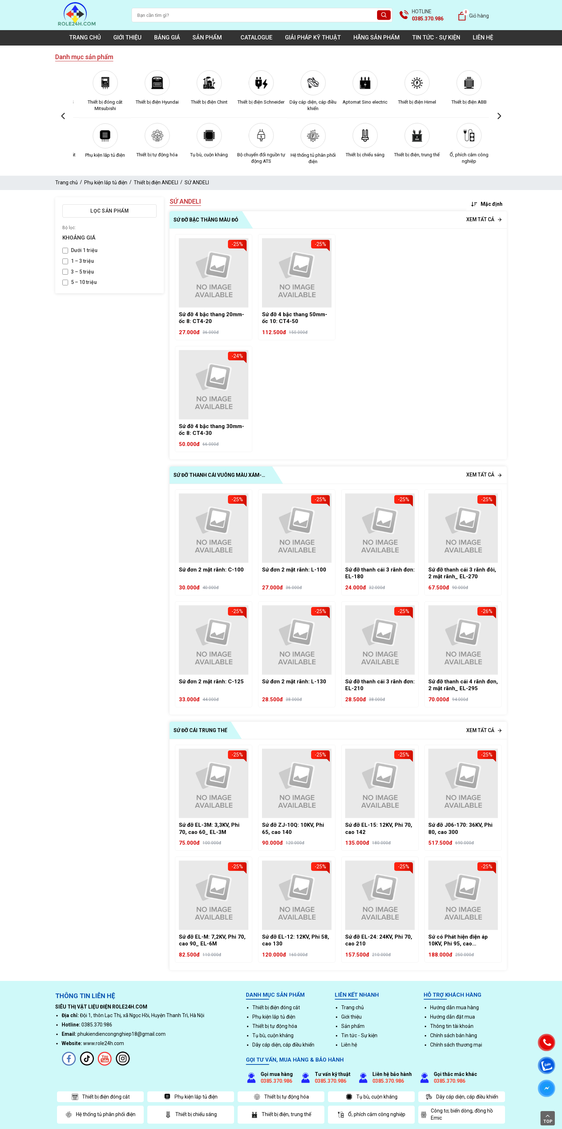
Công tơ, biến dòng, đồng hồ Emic (456, 1114)
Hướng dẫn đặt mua (452, 1017)
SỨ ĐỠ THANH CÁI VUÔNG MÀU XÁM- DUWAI (217, 476)
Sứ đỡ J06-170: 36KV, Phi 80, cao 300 (460, 828)
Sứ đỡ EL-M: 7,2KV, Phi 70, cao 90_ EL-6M (212, 940)
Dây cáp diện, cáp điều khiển (358, 105)
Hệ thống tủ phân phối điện (359, 158)
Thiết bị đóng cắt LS (99, 102)
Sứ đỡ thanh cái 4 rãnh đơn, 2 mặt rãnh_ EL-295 (463, 685)
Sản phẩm (210, 37)
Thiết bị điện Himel (463, 102)
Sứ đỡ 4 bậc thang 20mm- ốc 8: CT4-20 (211, 318)
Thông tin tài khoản (451, 1026)
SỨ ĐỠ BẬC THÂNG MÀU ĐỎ (205, 220)
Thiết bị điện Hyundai (203, 102)
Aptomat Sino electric (411, 102)
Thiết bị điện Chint (255, 102)
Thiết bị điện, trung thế (463, 154)
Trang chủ (85, 37)
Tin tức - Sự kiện (436, 37)
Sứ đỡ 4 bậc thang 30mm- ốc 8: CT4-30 (211, 430)
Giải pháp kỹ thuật (313, 37)
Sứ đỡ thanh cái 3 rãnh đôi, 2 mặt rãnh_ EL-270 (462, 573)
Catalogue (256, 37)
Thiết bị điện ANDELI (156, 182)
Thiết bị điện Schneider (307, 102)
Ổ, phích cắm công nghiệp (371, 1114)
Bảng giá (167, 37)
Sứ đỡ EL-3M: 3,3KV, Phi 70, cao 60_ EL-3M (209, 828)
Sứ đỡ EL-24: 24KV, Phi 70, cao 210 (378, 940)
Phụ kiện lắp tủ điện (151, 155)
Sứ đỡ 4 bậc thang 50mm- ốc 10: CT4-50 (294, 318)
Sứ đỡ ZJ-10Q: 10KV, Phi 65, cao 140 (293, 828)
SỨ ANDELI (197, 182)
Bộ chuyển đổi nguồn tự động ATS (307, 158)
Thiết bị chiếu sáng (411, 154)
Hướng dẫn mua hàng (454, 1007)
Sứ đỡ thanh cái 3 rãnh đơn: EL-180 (380, 573)
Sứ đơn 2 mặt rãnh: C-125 (211, 681)
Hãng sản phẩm (376, 37)
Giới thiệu (127, 37)
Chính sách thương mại (456, 1045)
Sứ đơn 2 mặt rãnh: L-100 (294, 569)
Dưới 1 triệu (84, 250)
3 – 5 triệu (82, 272)
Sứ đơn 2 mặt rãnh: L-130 (294, 681)
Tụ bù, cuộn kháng (255, 154)
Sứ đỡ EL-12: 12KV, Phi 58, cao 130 (295, 940)
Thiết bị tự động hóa (203, 154)
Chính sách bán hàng (453, 1035)
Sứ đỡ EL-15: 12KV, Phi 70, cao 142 (378, 828)
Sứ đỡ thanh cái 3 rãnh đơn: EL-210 (380, 685)
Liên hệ (483, 37)
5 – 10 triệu (84, 282)
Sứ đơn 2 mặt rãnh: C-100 (211, 569)
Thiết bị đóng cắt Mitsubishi (151, 105)
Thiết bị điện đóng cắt (99, 154)
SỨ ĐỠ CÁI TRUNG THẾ (200, 730)
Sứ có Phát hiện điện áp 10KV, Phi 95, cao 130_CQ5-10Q (458, 941)
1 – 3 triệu (82, 261)
